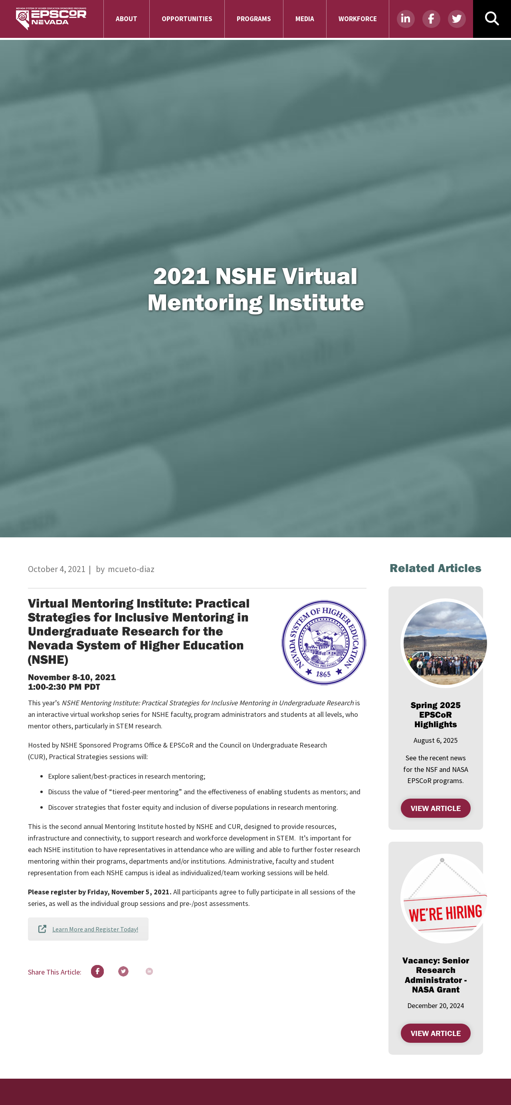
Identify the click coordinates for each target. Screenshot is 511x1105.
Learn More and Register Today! (88, 929)
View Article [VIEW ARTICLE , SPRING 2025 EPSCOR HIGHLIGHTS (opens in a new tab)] (441, 807)
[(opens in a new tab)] (445, 643)
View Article (441, 1032)
